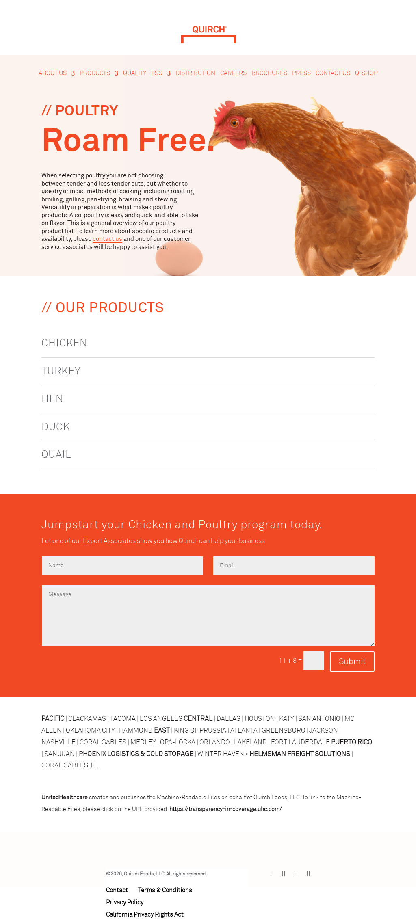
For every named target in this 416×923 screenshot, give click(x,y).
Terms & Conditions (165, 890)
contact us (107, 239)
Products (95, 73)
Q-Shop (366, 73)
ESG (156, 73)
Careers (233, 73)
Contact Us (333, 73)
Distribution (195, 73)
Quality (134, 73)
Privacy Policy (124, 902)
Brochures (269, 73)
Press (301, 73)
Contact (117, 890)
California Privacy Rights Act (145, 915)
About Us (53, 73)
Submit (352, 661)
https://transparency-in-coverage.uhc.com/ (225, 809)
